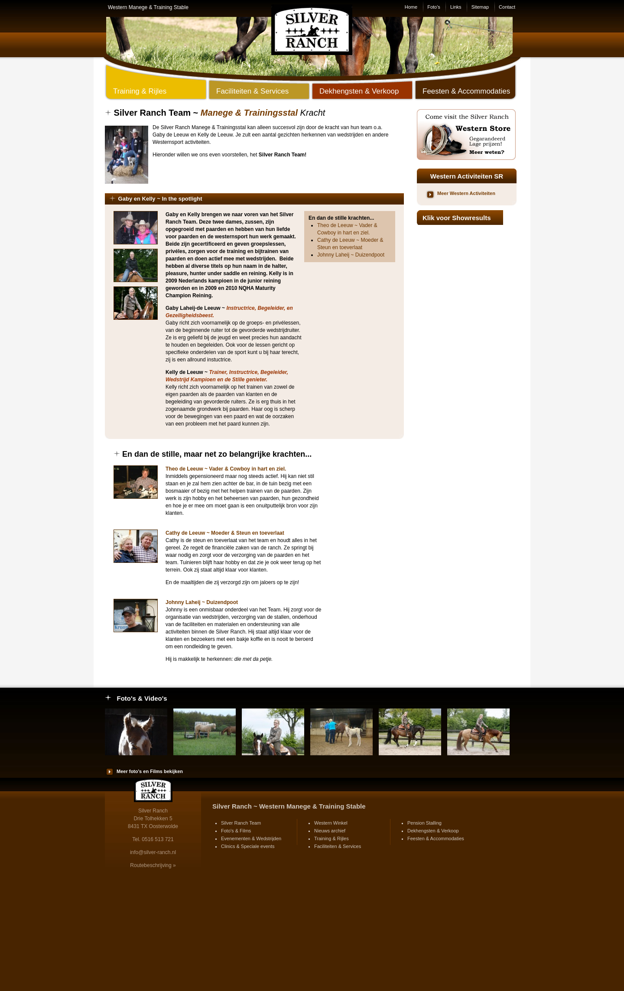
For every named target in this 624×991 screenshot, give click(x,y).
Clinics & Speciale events (248, 846)
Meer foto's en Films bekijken (150, 771)
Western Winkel (331, 822)
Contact (507, 7)
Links (456, 7)
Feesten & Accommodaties (435, 838)
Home (411, 7)
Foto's (433, 7)
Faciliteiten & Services (337, 846)
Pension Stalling (424, 822)
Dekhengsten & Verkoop (433, 830)
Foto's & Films (236, 830)
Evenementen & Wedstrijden (251, 838)
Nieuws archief (329, 830)
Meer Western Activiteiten (466, 193)
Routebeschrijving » (153, 865)
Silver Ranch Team (241, 822)
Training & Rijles (331, 838)
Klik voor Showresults (456, 217)
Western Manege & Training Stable (148, 7)
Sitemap (480, 7)
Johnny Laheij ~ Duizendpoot (350, 255)
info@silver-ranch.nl (153, 852)
